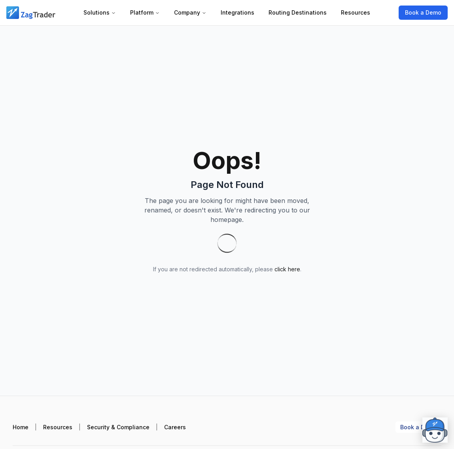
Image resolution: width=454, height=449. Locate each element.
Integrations (237, 12)
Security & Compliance (118, 427)
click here (287, 269)
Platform (145, 12)
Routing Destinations (298, 12)
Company (190, 12)
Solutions (99, 12)
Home (20, 427)
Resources (355, 12)
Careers (175, 427)
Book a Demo (423, 12)
